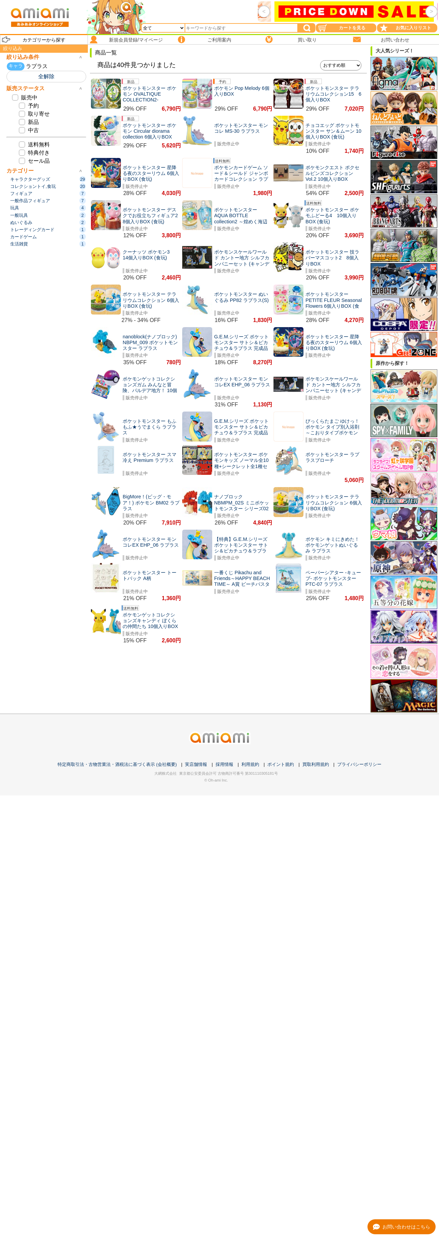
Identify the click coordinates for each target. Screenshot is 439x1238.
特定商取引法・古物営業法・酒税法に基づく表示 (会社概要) (117, 764)
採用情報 (224, 764)
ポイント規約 (280, 764)
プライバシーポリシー (359, 764)
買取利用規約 (315, 764)
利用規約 (250, 764)
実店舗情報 (196, 764)
